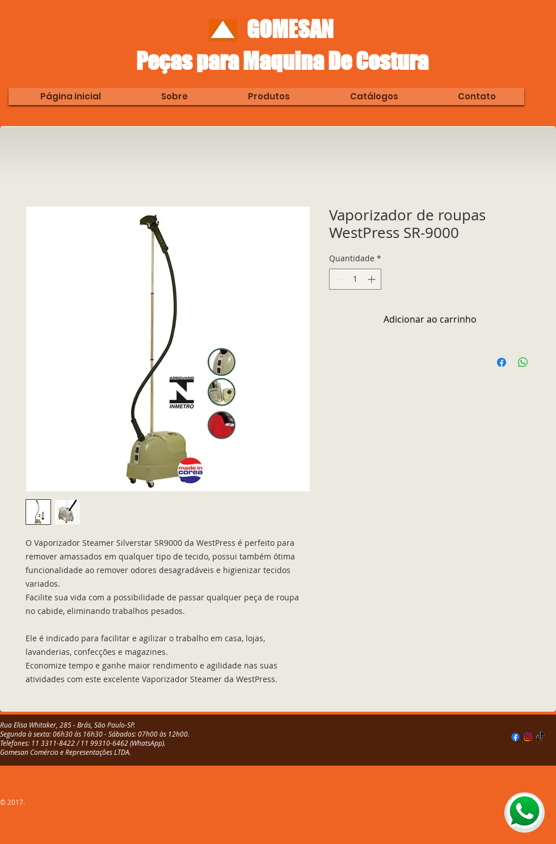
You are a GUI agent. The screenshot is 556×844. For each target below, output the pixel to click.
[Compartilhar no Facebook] (501, 362)
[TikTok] (540, 737)
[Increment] (372, 279)
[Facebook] (515, 737)
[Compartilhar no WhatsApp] (523, 362)
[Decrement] (338, 279)
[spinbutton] (355, 279)
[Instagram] (528, 737)
